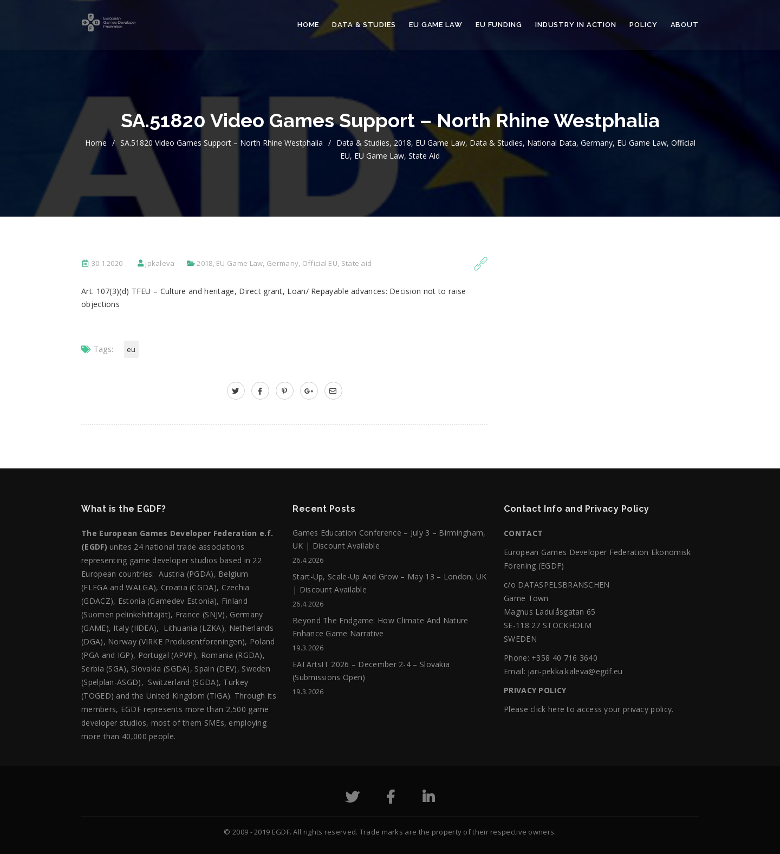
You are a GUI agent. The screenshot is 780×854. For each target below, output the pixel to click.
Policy (643, 25)
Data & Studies (364, 25)
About (685, 25)
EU (131, 349)
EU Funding (499, 25)
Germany (597, 143)
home (96, 143)
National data (551, 143)
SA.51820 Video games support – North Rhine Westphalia (221, 143)
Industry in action (575, 25)
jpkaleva (159, 263)
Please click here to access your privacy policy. (588, 709)
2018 (402, 143)
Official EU (319, 263)
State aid (424, 156)
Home (308, 25)
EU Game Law (436, 25)
